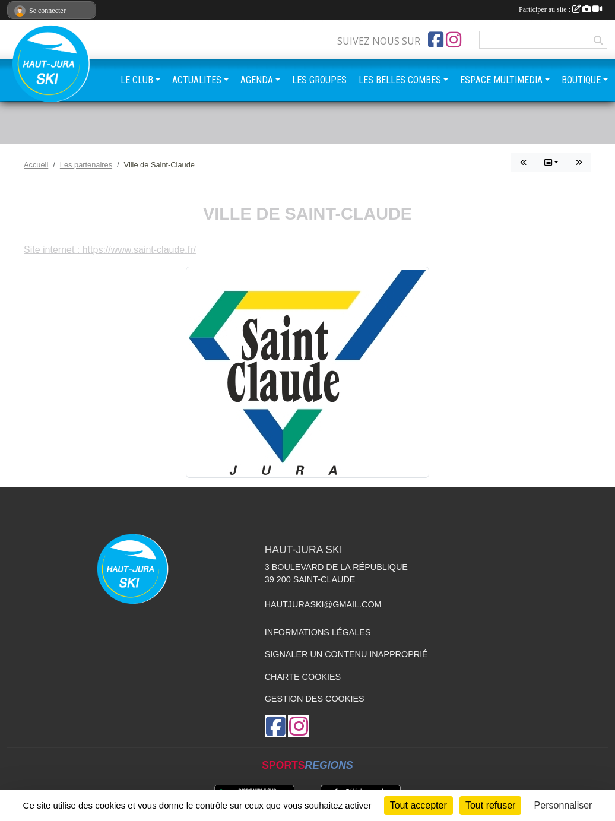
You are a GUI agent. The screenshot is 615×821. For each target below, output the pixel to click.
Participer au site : (560, 9)
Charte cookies (303, 676)
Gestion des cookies (314, 698)
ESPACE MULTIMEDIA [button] (501, 79)
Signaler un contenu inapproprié (346, 654)
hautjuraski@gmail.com (323, 604)
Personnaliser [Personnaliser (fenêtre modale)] (563, 805)
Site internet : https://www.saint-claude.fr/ (110, 250)
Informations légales (318, 632)
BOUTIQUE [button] (581, 79)
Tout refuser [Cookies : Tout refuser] (490, 805)
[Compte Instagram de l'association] (453, 40)
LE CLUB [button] (137, 79)
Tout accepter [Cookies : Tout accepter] (418, 805)
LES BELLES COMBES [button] (400, 79)
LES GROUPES (319, 79)
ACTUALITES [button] (196, 79)
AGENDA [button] (256, 79)
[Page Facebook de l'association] (435, 40)
